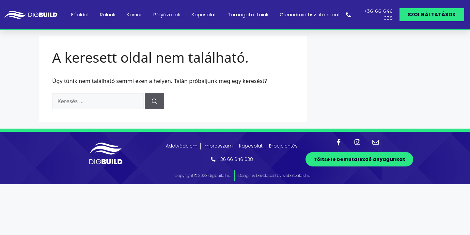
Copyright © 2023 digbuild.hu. (203, 175)
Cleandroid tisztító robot (310, 14)
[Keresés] (154, 101)
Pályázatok (166, 14)
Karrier (134, 14)
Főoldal (79, 14)
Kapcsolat (204, 14)
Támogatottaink (248, 14)
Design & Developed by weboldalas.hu (274, 175)
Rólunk (107, 14)
